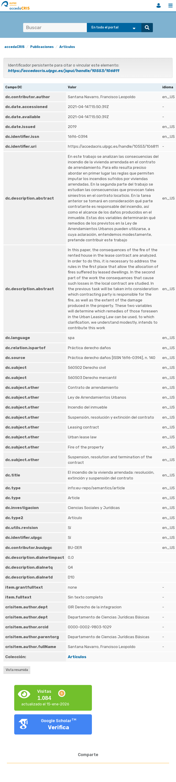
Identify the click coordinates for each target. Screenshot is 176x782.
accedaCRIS (14, 47)
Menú (170, 5)
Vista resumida (17, 670)
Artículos (67, 47)
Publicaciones (42, 47)
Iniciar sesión (158, 5)
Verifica (58, 727)
